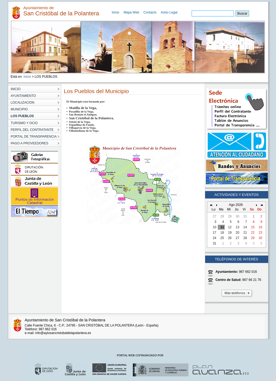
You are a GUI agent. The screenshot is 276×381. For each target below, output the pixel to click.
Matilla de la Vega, (82, 108)
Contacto (149, 12)
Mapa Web (131, 12)
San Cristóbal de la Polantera (90, 118)
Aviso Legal (169, 12)
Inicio (115, 12)
